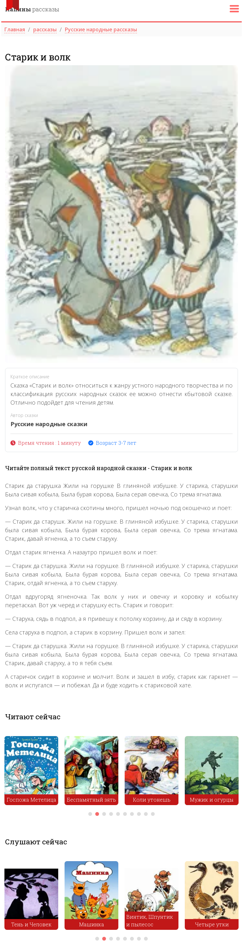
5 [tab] (118, 814)
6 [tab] (125, 814)
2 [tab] (97, 814)
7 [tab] (132, 814)
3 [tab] (104, 814)
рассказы (32, 9)
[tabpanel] (31, 772)
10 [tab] (153, 814)
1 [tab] (90, 814)
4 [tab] (111, 814)
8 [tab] (139, 814)
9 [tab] (146, 814)
